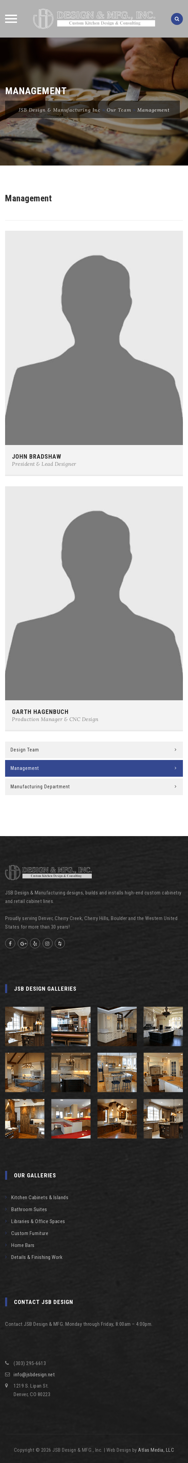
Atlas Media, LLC (156, 1450)
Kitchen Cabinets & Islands (39, 1197)
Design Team (25, 749)
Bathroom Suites (29, 1209)
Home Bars (23, 1245)
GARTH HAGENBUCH (40, 711)
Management (25, 768)
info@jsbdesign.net (34, 1375)
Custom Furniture (29, 1233)
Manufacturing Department (40, 786)
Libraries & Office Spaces (38, 1221)
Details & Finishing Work (37, 1257)
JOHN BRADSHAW (36, 456)
